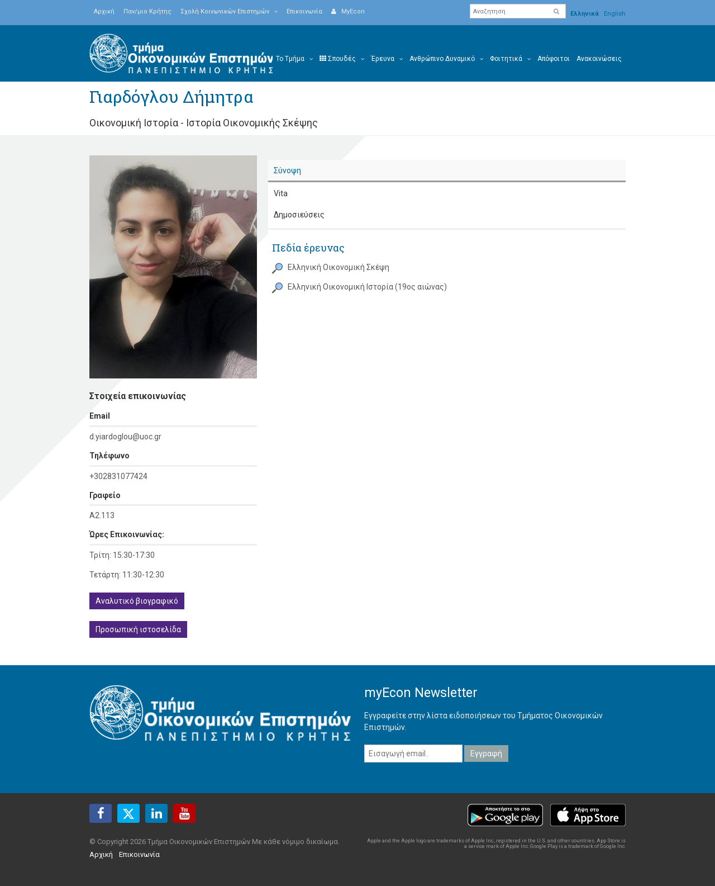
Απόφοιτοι (553, 59)
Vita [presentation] (281, 193)
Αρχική (104, 11)
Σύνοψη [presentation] (287, 170)
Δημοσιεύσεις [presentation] (299, 214)
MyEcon (348, 11)
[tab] (447, 171)
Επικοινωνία (304, 11)
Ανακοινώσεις (599, 59)
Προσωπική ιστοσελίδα (138, 629)
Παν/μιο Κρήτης (147, 11)
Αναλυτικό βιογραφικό (137, 600)
